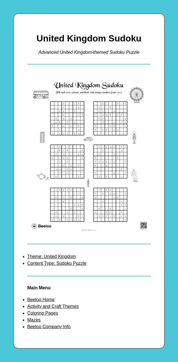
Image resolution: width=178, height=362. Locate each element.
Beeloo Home (41, 299)
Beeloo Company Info (49, 326)
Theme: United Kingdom (51, 256)
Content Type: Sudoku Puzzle (57, 263)
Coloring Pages (42, 313)
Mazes (33, 319)
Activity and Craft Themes (53, 306)
